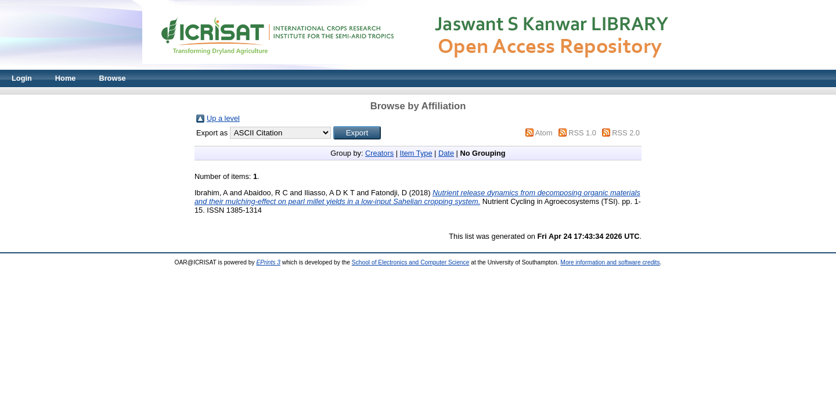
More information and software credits (610, 262)
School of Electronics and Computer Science (411, 262)
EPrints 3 (268, 262)
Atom (544, 132)
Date (446, 153)
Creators (379, 153)
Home (65, 78)
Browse (112, 78)
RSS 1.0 (582, 132)
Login (22, 78)
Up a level (223, 118)
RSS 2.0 (626, 132)
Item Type (416, 153)
